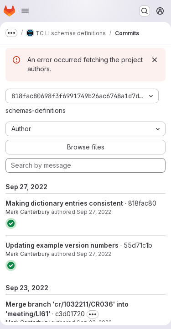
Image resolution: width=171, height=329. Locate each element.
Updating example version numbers (62, 245)
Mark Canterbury (27, 211)
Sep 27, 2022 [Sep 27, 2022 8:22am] (94, 211)
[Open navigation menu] (25, 11)
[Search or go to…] (144, 10)
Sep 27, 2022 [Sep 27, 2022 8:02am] (94, 253)
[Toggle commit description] (92, 314)
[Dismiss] (154, 59)
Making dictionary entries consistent (64, 203)
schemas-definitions (35, 110)
